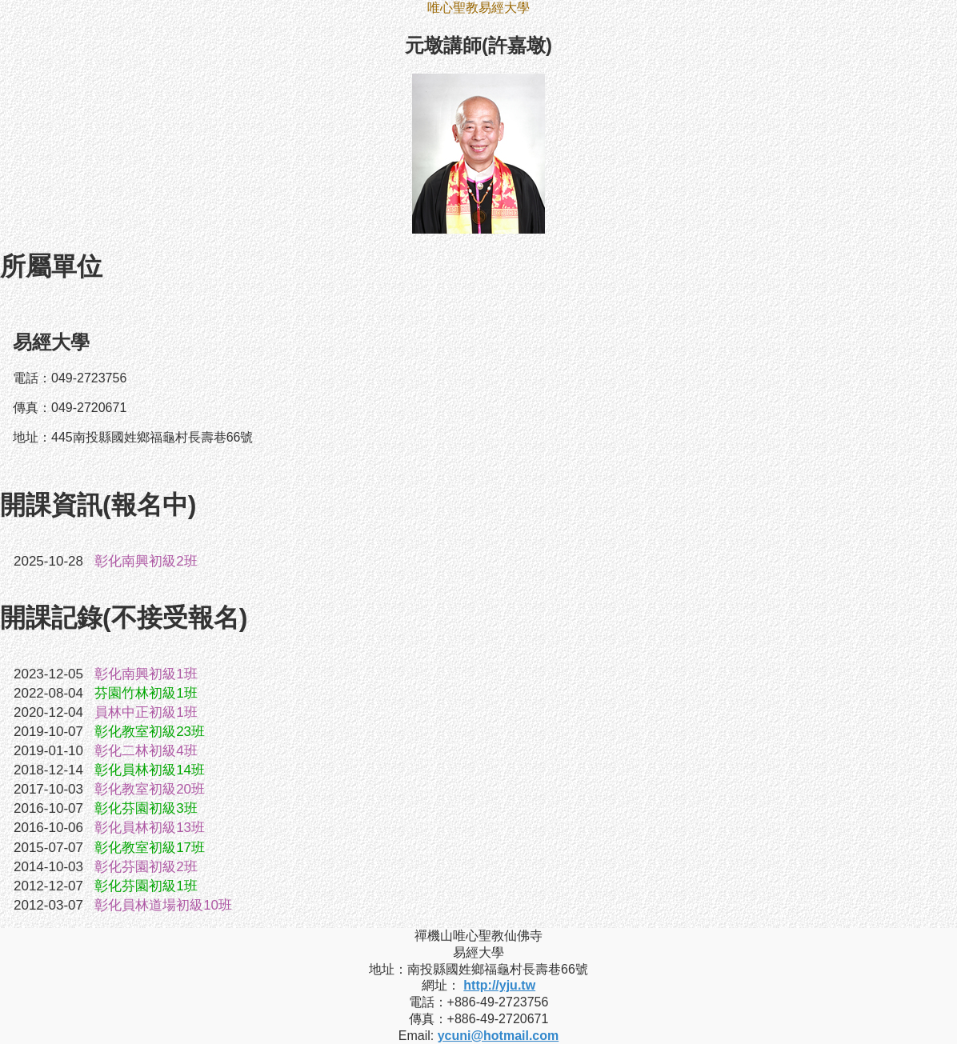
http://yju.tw (499, 985)
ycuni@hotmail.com (498, 1035)
